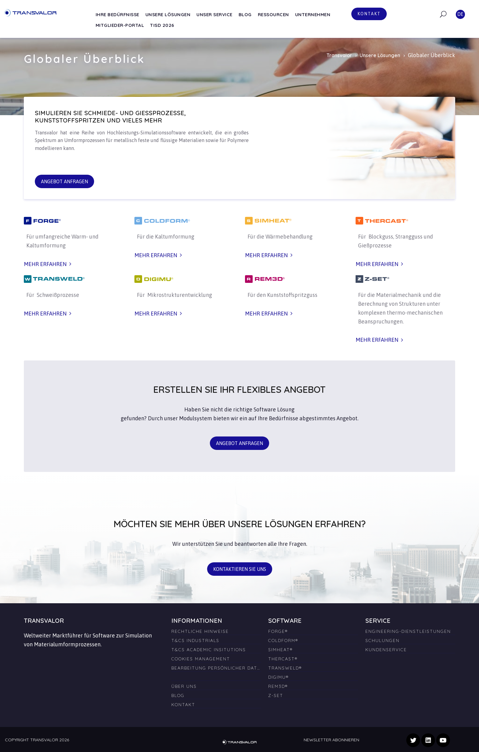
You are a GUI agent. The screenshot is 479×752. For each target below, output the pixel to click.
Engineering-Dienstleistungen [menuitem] (408, 631)
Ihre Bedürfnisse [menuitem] (117, 14)
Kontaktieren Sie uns (239, 569)
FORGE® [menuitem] (278, 631)
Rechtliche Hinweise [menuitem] (200, 631)
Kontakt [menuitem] (183, 704)
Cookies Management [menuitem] (200, 659)
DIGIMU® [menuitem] (278, 677)
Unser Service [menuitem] (214, 14)
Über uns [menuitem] (184, 686)
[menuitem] (216, 675)
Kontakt (369, 13)
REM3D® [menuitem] (278, 686)
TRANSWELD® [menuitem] (285, 668)
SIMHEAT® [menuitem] (280, 649)
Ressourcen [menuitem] (273, 14)
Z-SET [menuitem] (275, 695)
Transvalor (339, 55)
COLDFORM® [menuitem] (283, 640)
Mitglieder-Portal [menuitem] (120, 25)
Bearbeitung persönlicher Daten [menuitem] (216, 668)
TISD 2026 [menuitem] (162, 25)
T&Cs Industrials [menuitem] (195, 640)
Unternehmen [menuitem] (313, 14)
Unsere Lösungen (380, 55)
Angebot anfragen (64, 181)
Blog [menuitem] (245, 14)
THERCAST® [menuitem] (283, 659)
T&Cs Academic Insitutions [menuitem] (208, 649)
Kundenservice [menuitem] (386, 649)
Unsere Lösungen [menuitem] (168, 14)
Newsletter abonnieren (331, 740)
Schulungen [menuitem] (382, 640)
